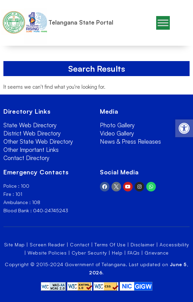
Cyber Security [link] (89, 253)
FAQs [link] (134, 253)
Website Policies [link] (47, 253)
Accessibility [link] (174, 244)
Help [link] (117, 253)
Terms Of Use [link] (109, 244)
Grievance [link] (157, 253)
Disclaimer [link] (143, 244)
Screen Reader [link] (47, 244)
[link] (184, 128)
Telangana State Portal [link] (80, 22)
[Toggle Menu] (163, 23)
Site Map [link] (14, 244)
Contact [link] (80, 244)
